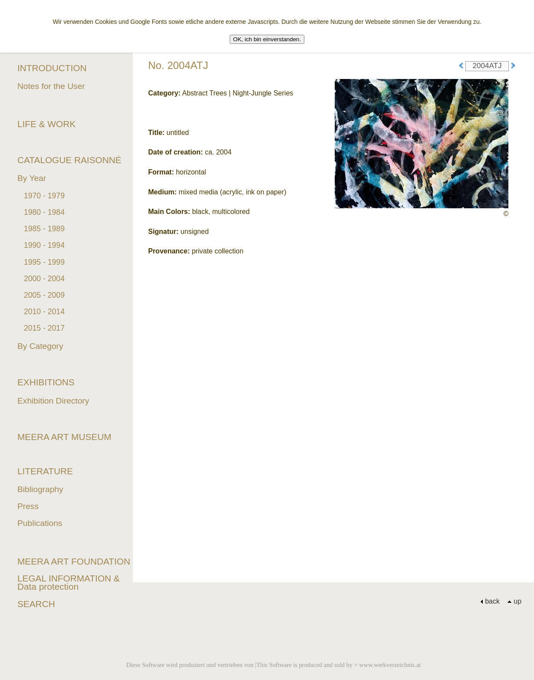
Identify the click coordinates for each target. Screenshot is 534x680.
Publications (39, 523)
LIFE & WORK (46, 124)
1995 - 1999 (44, 262)
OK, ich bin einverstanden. (267, 39)
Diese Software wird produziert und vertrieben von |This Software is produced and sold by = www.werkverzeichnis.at (273, 664)
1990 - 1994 (44, 245)
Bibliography (40, 489)
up (514, 601)
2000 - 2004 (44, 278)
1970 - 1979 (44, 195)
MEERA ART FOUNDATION (73, 561)
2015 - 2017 (44, 328)
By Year (31, 178)
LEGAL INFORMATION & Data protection (68, 582)
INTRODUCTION (51, 68)
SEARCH (36, 604)
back (490, 601)
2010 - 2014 (44, 311)
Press (28, 506)
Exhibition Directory (53, 400)
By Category (40, 346)
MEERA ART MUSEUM (64, 437)
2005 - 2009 (44, 295)
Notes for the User (51, 86)
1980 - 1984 (44, 212)
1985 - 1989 (44, 228)
